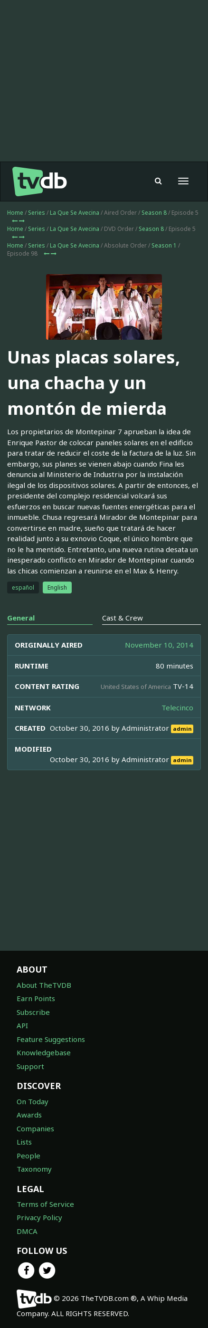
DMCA (27, 1231)
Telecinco (177, 707)
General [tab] (21, 617)
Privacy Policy (39, 1217)
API (22, 1025)
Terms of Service (45, 1204)
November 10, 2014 (159, 645)
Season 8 (154, 213)
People (28, 1155)
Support (30, 1066)
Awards (29, 1114)
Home (15, 213)
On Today (32, 1101)
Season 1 (164, 245)
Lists (24, 1141)
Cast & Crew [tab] (122, 617)
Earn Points (36, 998)
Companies (35, 1128)
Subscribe (33, 1012)
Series (36, 213)
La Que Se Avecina (74, 213)
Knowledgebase (44, 1052)
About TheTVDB (44, 985)
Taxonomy (34, 1169)
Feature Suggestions (51, 1039)
